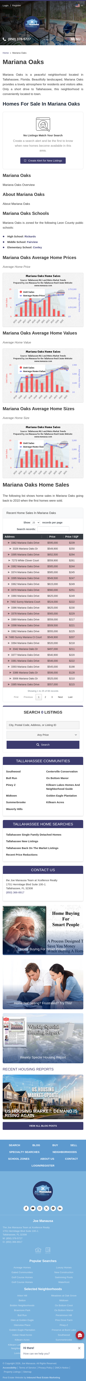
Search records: (26, 529)
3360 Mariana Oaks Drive (25, 595)
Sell (73, 1145)
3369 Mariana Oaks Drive (25, 619)
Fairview (32, 241)
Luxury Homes (64, 1267)
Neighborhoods (65, 1151)
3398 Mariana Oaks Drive (25, 625)
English (77, 5)
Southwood (13, 771)
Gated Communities (22, 1272)
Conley (37, 247)
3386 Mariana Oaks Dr (25, 672)
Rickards (30, 236)
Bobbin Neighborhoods (22, 1305)
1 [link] (38, 697)
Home (6, 53)
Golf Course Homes (22, 1277)
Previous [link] (28, 697)
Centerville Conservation (62, 771)
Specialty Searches (24, 1151)
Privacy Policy (45, 1368)
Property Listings (12, 1372)
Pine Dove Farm (64, 1320)
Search (14, 1145)
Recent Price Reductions (22, 854)
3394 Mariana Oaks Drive (25, 643)
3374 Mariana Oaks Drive (25, 572)
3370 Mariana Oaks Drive (25, 590)
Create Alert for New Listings (43, 160)
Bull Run (11, 778)
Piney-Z (64, 1325)
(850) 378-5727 (14, 1238)
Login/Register (43, 1165)
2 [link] (45, 697)
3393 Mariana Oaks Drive (25, 666)
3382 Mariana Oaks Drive (25, 566)
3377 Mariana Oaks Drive (25, 654)
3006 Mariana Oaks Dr (25, 678)
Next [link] (60, 697)
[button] (42, 536)
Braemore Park (22, 1310)
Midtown (11, 795)
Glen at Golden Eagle (22, 1320)
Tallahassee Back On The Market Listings (32, 848)
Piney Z (10, 784)
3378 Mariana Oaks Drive (25, 613)
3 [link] (52, 697)
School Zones (18, 1158)
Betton (22, 1300)
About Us (47, 1158)
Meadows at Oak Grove (64, 1295)
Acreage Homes (22, 1267)
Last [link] (70, 697)
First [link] (16, 697)
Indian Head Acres (22, 1335)
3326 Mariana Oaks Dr (25, 548)
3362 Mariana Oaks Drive (25, 542)
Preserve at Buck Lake (64, 1330)
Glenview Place (22, 1325)
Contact (71, 1158)
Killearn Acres (55, 802)
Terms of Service (27, 1368)
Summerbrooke (16, 802)
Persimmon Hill (64, 1315)
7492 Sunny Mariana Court (25, 601)
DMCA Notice (62, 1368)
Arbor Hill (22, 1295)
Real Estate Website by (31, 1377)
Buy (55, 1145)
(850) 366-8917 (15, 892)
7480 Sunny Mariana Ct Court (25, 637)
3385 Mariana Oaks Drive (25, 684)
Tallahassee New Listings (22, 841)
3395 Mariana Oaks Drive (25, 554)
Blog (36, 1145)
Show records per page (43, 522)
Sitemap (27, 1372)
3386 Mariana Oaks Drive (25, 607)
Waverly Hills (14, 809)
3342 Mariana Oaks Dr (25, 649)
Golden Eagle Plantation (61, 795)
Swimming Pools (64, 1277)
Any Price (43, 734)
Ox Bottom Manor (57, 778)
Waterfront (63, 1282)
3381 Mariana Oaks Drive (25, 660)
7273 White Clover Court (25, 560)
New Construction (63, 1272)
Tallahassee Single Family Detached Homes (33, 834)
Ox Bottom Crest (64, 1305)
